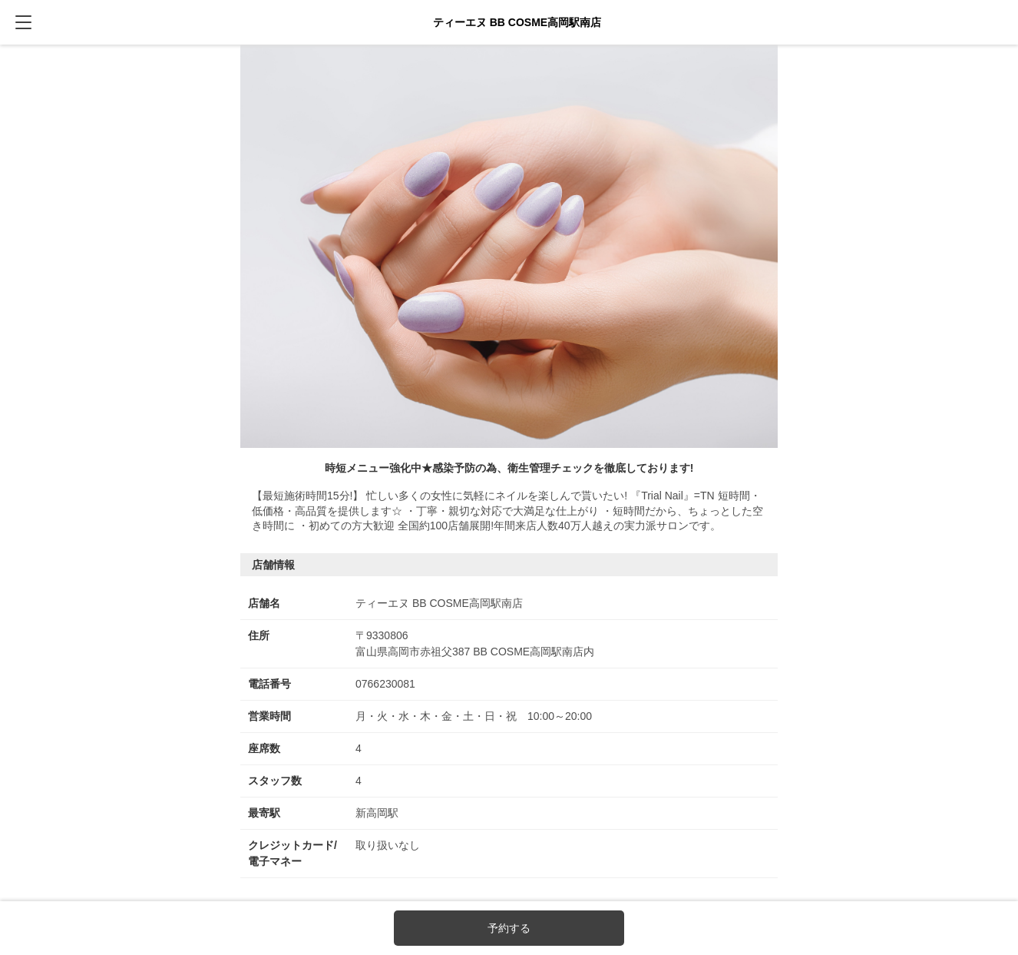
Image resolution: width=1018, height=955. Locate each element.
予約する (509, 928)
